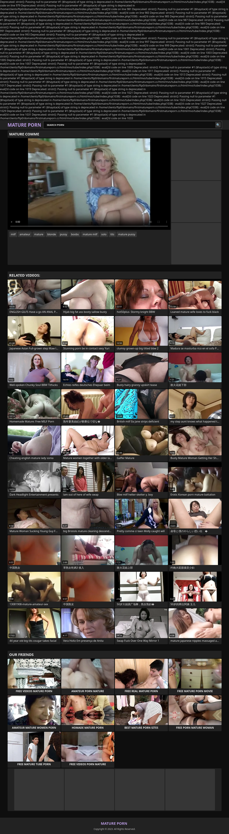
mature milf (90, 234)
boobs (75, 234)
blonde (51, 234)
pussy (63, 234)
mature (38, 234)
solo (103, 234)
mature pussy (126, 234)
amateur (25, 234)
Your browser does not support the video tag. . (89, 184)
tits (112, 234)
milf (13, 234)
